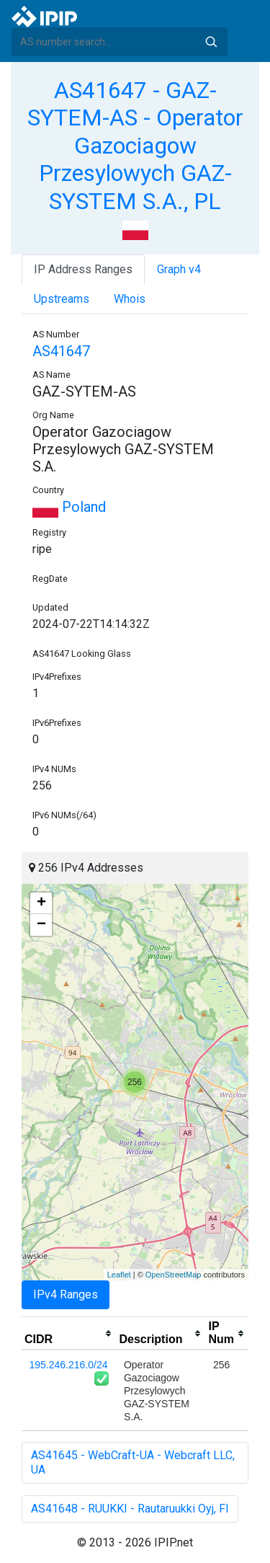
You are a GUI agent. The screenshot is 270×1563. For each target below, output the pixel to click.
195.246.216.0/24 (69, 1365)
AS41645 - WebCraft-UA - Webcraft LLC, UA (133, 1462)
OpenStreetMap (173, 1274)
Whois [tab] (129, 299)
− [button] (41, 925)
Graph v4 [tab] (179, 269)
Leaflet (119, 1274)
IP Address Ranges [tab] (83, 269)
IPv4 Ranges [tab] (65, 1294)
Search (211, 42)
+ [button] (41, 903)
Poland (69, 506)
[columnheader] (69, 1333)
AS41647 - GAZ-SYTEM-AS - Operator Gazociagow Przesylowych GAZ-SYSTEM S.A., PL (135, 145)
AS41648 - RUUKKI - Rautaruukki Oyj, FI (130, 1508)
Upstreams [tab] (61, 299)
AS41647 (61, 351)
